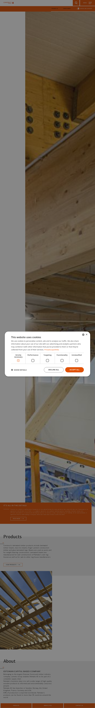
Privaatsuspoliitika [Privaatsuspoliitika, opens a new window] (51, 349)
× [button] (86, 334)
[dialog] (47, 354)
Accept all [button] (74, 370)
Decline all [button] (53, 370)
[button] (19, 370)
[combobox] (83, 335)
